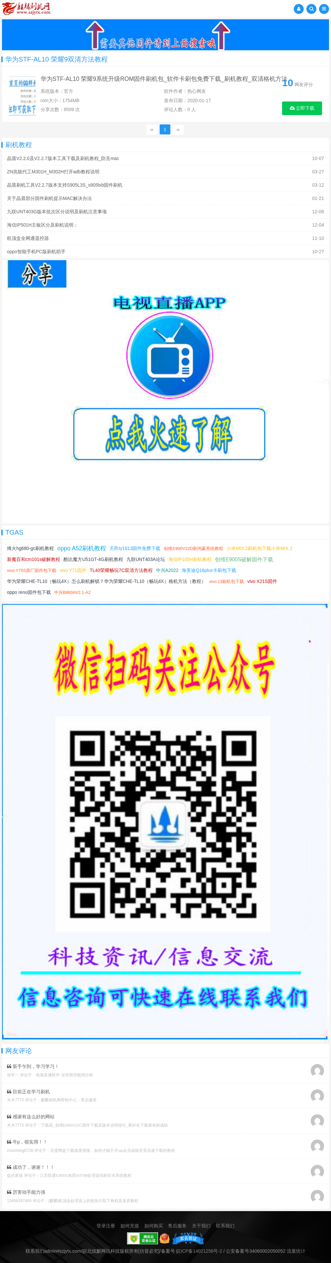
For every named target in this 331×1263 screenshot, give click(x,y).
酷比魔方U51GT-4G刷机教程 (94, 558)
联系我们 (225, 1223)
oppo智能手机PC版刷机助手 (36, 250)
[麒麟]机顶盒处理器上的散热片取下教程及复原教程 (94, 1198)
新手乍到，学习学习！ (33, 1065)
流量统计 (296, 1248)
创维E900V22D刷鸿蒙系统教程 (195, 547)
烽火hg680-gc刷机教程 (30, 547)
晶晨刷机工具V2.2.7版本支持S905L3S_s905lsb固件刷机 (65, 185)
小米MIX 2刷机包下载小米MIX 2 (261, 547)
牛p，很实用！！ (27, 1140)
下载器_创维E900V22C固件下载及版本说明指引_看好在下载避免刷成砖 (104, 1123)
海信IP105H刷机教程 (191, 558)
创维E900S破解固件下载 (245, 558)
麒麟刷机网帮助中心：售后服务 (69, 1098)
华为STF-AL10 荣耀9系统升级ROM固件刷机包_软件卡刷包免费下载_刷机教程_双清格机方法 (166, 79)
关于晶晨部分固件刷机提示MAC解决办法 (49, 198)
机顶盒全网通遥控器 (28, 237)
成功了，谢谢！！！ (31, 1165)
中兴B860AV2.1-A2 (73, 591)
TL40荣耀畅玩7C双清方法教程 (122, 569)
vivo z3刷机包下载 (227, 580)
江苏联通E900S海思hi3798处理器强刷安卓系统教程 (86, 1173)
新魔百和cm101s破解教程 (34, 558)
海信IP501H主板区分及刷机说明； (43, 224)
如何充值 (129, 1223)
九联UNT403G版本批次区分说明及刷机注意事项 (57, 211)
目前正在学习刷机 (28, 1090)
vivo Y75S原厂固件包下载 (32, 569)
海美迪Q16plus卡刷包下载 (210, 569)
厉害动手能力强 (26, 1189)
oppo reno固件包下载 (29, 591)
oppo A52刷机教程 (82, 547)
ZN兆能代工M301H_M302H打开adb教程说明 (53, 172)
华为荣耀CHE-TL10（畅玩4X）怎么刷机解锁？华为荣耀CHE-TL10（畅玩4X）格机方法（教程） (107, 580)
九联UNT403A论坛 (146, 558)
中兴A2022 (168, 569)
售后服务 (177, 1223)
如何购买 (153, 1223)
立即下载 (302, 108)
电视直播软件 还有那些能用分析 (64, 1073)
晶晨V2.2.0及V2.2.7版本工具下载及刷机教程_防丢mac (63, 159)
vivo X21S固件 (263, 580)
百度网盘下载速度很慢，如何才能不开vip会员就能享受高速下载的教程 (112, 1148)
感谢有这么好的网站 (31, 1115)
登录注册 (105, 1223)
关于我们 (201, 1223)
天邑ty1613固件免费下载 (135, 547)
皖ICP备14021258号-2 (199, 1248)
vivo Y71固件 (73, 569)
